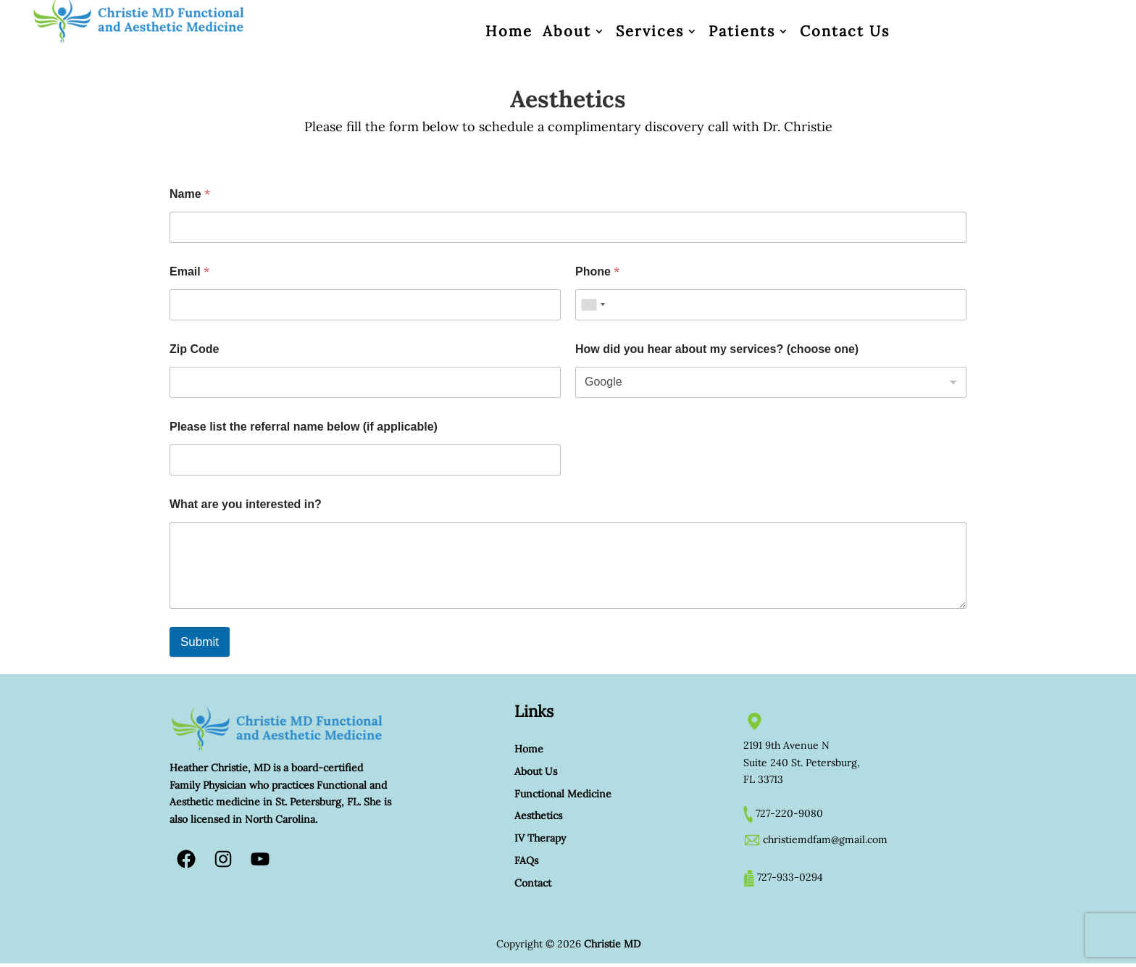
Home (508, 31)
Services (650, 31)
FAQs (526, 860)
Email (189, 271)
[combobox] (592, 305)
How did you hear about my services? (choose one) (717, 349)
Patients (742, 31)
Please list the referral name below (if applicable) (304, 426)
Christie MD (612, 943)
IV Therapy (540, 837)
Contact (532, 882)
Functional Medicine (562, 793)
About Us (535, 771)
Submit (199, 642)
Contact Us (845, 31)
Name (190, 194)
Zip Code (194, 349)
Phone (597, 271)
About (567, 31)
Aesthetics (538, 815)
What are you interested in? (246, 504)
